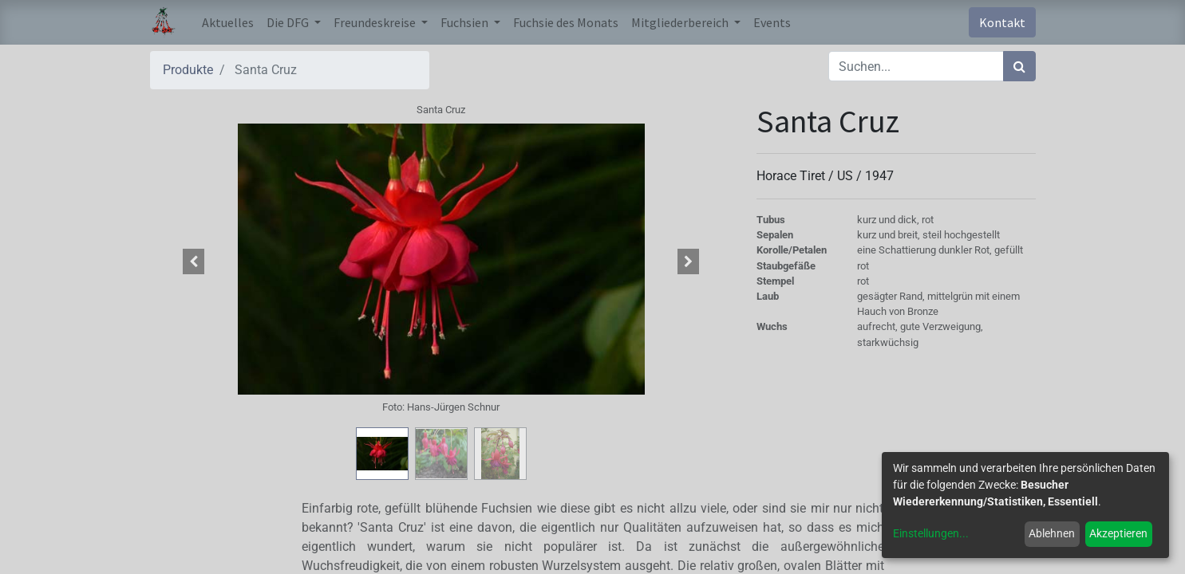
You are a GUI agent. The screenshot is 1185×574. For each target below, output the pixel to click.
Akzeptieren (1118, 533)
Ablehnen (1052, 533)
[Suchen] (1019, 66)
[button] (194, 261)
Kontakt (1002, 22)
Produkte (188, 69)
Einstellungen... (931, 533)
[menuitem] (228, 22)
